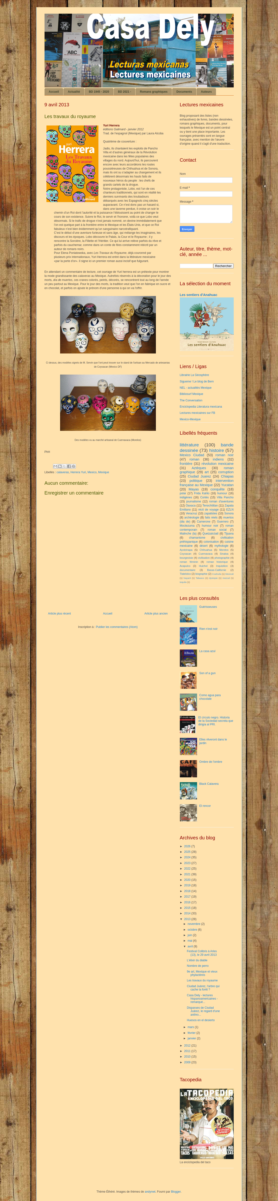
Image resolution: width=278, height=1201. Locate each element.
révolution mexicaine (218, 464)
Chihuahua (206, 549)
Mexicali (229, 574)
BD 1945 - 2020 (99, 91)
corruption (226, 472)
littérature (189, 444)
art (207, 472)
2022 (187, 868)
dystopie (213, 578)
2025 (187, 852)
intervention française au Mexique (207, 483)
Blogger (176, 1191)
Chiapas (227, 476)
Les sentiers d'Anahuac (198, 295)
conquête (217, 489)
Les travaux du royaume (202, 980)
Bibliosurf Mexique (191, 394)
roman (194, 459)
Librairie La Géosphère (194, 375)
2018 (187, 891)
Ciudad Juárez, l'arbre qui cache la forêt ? (203, 988)
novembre (194, 924)
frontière (186, 464)
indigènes (186, 497)
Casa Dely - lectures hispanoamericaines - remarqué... (202, 999)
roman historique (217, 561)
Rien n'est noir (208, 629)
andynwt (150, 1191)
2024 (187, 857)
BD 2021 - (124, 91)
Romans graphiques (153, 91)
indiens (218, 459)
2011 (187, 1051)
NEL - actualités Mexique (196, 387)
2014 (187, 913)
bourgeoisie (186, 557)
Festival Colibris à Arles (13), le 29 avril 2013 (202, 953)
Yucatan (227, 485)
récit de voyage (208, 509)
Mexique (103, 472)
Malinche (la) (188, 533)
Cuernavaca (205, 553)
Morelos (223, 549)
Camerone (203, 521)
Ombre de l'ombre (210, 761)
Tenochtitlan (210, 505)
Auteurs (206, 91)
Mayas (194, 489)
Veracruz (191, 513)
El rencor (205, 806)
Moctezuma (187, 525)
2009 (187, 1062)
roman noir (225, 455)
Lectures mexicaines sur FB (197, 413)
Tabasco (200, 578)
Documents (184, 91)
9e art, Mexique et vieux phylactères (202, 973)
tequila (183, 582)
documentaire (187, 570)
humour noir (210, 525)
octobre (192, 929)
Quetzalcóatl (210, 533)
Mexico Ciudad (192, 455)
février (191, 1033)
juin (190, 935)
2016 (187, 902)
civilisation (204, 557)
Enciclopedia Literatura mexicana (201, 406)
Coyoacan (186, 553)
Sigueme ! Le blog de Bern (197, 381)
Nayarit (187, 578)
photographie (222, 557)
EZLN (230, 509)
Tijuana (229, 533)
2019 (187, 885)
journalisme (193, 501)
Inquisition (222, 565)
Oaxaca (190, 505)
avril (190, 946)
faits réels (211, 517)
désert (203, 545)
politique (195, 481)
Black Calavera (209, 783)
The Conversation (191, 400)
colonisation (211, 541)
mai (190, 940)
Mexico (91, 472)
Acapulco (185, 565)
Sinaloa (224, 553)
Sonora (229, 513)
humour (222, 493)
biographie (201, 573)
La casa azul (207, 651)
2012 (187, 1045)
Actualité (74, 91)
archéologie (191, 517)
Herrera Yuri (78, 472)
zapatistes (210, 513)
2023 (187, 863)
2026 (187, 846)
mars (191, 1027)
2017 (187, 896)
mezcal (226, 578)
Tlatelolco (185, 573)
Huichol (203, 565)
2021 (187, 874)
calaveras (63, 472)
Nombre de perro (198, 966)
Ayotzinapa (186, 549)
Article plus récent (59, 613)
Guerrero (222, 521)
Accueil (54, 91)
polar (183, 493)
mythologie (221, 545)
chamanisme (197, 537)
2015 (187, 908)
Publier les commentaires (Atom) (117, 627)
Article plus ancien (156, 613)
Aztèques (199, 468)
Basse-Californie (216, 570)
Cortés (204, 497)
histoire (216, 450)
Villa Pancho (225, 497)
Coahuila (216, 574)
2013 (187, 919)
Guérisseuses (208, 607)
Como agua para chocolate (210, 697)
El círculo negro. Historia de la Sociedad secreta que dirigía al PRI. (215, 721)
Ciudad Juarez (199, 476)
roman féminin (189, 561)
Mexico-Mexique (190, 419)
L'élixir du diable (197, 960)
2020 (187, 880)
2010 (187, 1056)
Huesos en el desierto (201, 1020)
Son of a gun (207, 673)
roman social (217, 529)
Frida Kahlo (201, 493)
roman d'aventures (221, 501)
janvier (192, 1038)
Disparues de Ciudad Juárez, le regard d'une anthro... (203, 1011)
